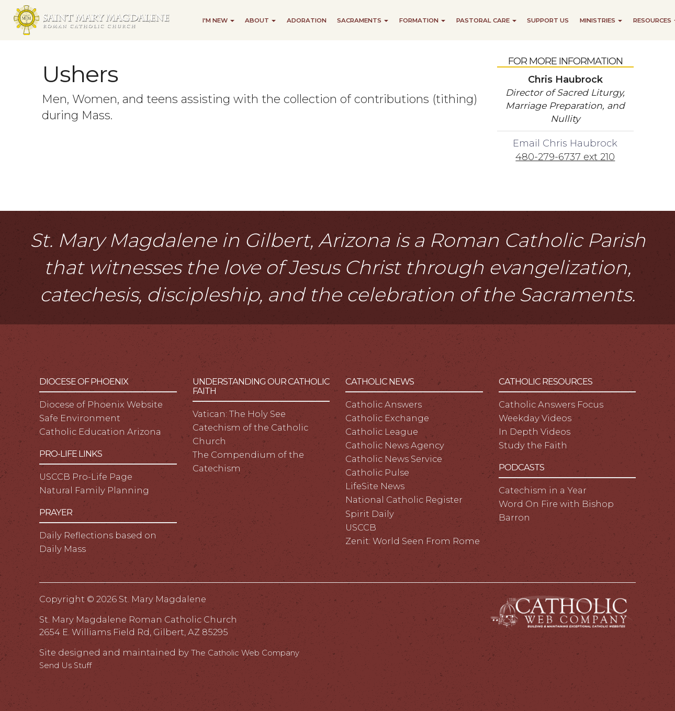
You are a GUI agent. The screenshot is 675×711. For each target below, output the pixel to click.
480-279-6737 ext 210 (565, 157)
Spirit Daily (369, 514)
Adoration (307, 20)
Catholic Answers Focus (551, 404)
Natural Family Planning (94, 490)
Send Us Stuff (65, 665)
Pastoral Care (486, 20)
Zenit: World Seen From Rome (412, 541)
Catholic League (381, 431)
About (260, 20)
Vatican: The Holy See (239, 414)
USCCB (360, 527)
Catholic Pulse (377, 472)
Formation (422, 20)
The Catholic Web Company (245, 653)
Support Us (548, 20)
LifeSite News (374, 486)
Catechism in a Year (543, 490)
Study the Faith (533, 445)
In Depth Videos (534, 431)
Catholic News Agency (394, 445)
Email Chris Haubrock (565, 143)
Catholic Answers (383, 404)
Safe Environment (79, 418)
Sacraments (362, 20)
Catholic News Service (393, 459)
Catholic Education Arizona (100, 431)
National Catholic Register (404, 499)
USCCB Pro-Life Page (85, 476)
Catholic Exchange (387, 418)
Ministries (601, 20)
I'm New (218, 20)
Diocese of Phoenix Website (101, 404)
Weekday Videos (535, 418)
